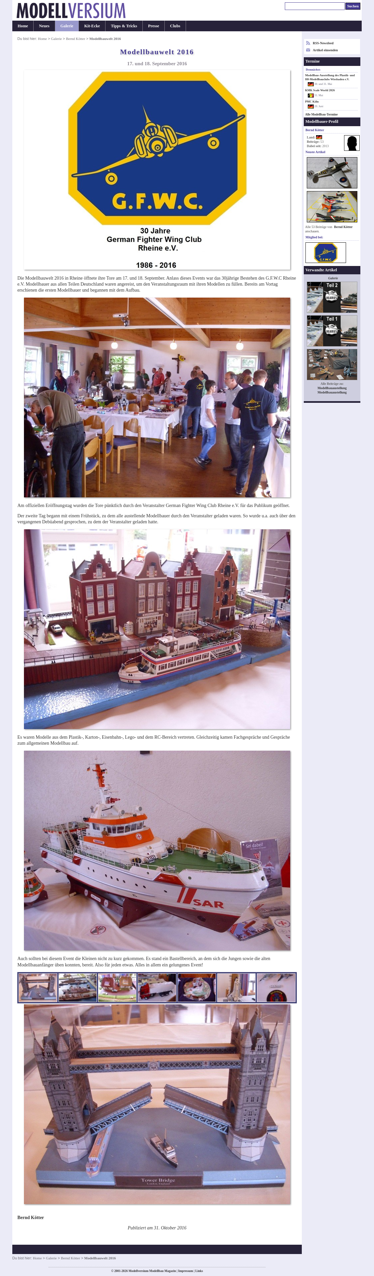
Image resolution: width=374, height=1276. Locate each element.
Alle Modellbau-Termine (321, 114)
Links (199, 1271)
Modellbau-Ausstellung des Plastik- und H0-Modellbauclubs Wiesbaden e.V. (330, 77)
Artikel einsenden (325, 50)
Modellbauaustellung (332, 388)
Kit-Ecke (92, 26)
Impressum (185, 1271)
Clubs (175, 26)
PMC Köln (312, 101)
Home (23, 26)
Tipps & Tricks (124, 26)
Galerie (67, 26)
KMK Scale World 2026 (320, 90)
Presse (153, 26)
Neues (44, 26)
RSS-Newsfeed (323, 43)
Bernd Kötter (75, 39)
